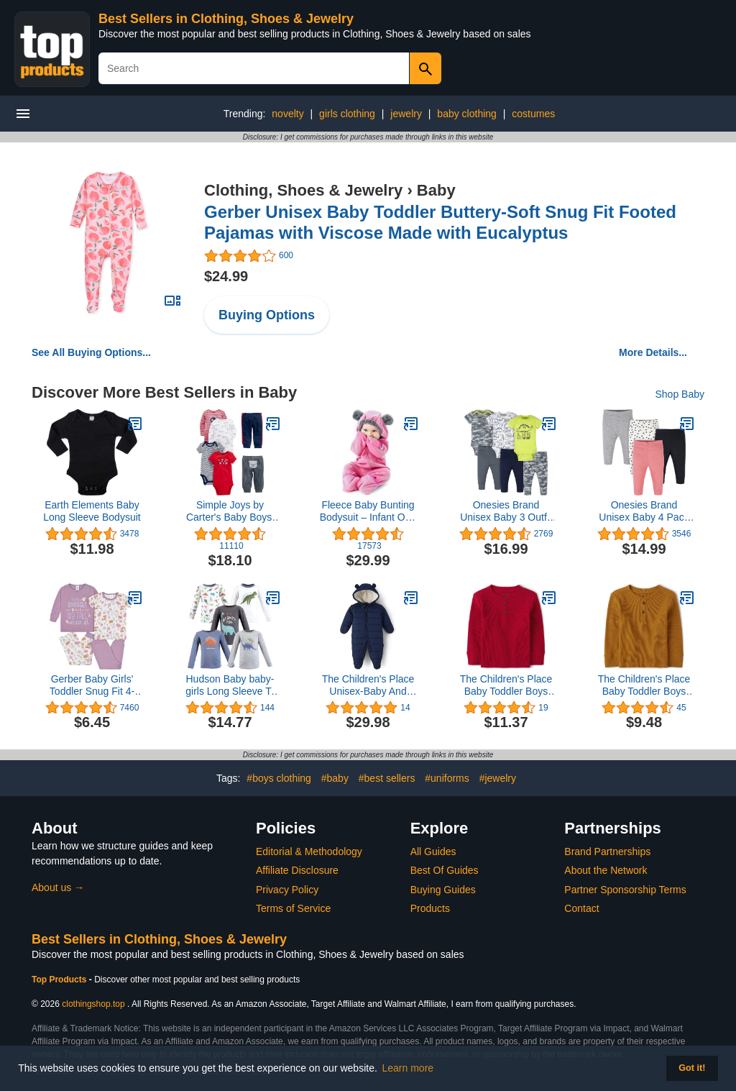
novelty (287, 113)
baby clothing (467, 113)
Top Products (60, 979)
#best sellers (387, 778)
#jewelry (497, 778)
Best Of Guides (444, 870)
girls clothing (347, 113)
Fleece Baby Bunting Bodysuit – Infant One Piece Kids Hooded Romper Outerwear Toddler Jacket (368, 511)
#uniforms (447, 778)
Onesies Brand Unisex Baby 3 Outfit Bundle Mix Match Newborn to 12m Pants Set (506, 511)
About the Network (605, 870)
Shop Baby (680, 394)
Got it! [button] (691, 1068)
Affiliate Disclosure (297, 870)
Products (430, 908)
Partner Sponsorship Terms (625, 889)
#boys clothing (279, 778)
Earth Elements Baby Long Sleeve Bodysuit (91, 511)
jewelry (406, 113)
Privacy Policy (287, 889)
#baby (335, 778)
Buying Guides (443, 889)
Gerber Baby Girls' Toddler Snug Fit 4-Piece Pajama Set (92, 685)
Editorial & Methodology (309, 851)
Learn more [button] (408, 1068)
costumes (533, 113)
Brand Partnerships (607, 851)
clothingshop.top (93, 1004)
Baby (436, 190)
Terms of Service (293, 908)
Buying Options (266, 315)
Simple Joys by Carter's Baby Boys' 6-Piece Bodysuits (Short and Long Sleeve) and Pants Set (230, 511)
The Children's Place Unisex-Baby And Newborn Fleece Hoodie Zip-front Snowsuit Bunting (368, 685)
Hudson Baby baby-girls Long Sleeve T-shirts (229, 685)
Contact (581, 908)
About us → (58, 887)
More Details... (653, 352)
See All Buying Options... (91, 352)
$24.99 (226, 276)
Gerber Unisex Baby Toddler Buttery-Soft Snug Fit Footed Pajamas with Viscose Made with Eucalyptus (440, 222)
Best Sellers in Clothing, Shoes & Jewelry (226, 19)
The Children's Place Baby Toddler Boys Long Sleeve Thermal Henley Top (506, 685)
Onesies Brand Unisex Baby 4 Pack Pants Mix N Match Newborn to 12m (644, 511)
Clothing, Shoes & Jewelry (303, 190)
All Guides (433, 851)
